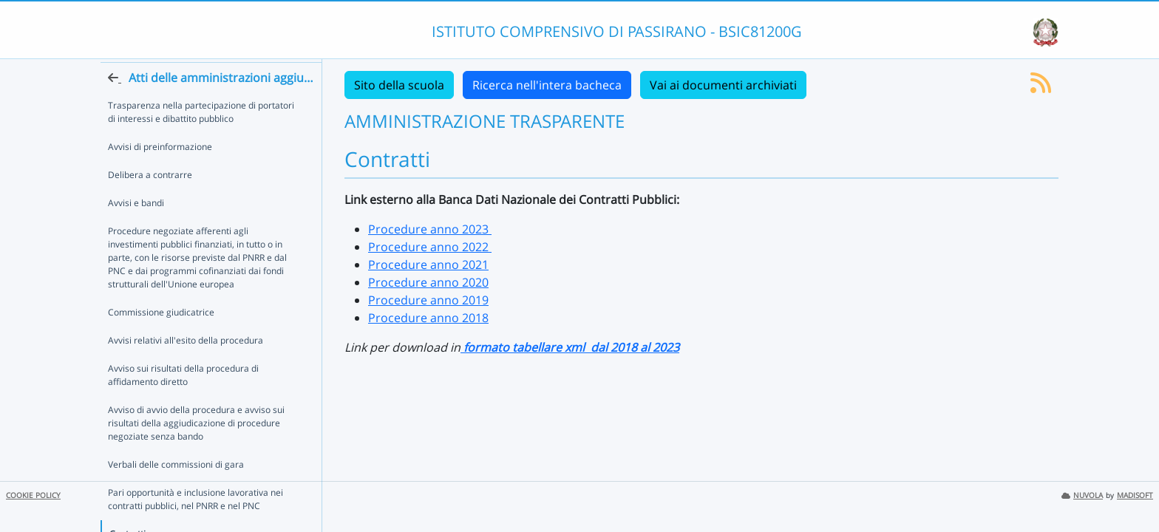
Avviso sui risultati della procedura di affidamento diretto (183, 402)
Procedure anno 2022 (430, 247)
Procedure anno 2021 (428, 264)
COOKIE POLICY (33, 495)
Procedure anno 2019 (428, 300)
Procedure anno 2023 (430, 229)
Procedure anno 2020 (428, 282)
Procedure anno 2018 (428, 318)
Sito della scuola (399, 85)
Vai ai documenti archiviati (723, 85)
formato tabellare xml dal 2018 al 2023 (569, 347)
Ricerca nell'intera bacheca (547, 85)
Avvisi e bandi (136, 229)
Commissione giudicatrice (161, 338)
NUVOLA (1082, 495)
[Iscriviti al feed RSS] (1040, 87)
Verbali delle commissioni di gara (176, 491)
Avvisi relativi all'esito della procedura (185, 367)
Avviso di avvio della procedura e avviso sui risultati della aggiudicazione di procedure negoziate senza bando (196, 449)
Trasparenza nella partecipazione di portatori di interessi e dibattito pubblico (201, 138)
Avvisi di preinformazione (160, 173)
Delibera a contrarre (150, 201)
